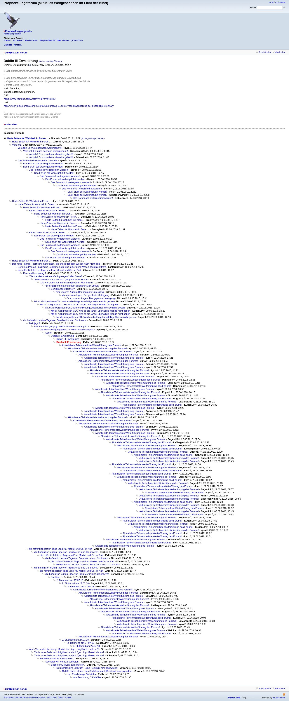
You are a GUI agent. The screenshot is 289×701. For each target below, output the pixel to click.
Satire (48, 332)
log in (271, 2)
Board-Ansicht (263, 52)
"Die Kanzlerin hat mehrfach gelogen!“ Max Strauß (55, 276)
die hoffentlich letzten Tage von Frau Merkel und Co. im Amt (49, 270)
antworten (11, 124)
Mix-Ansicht (279, 52)
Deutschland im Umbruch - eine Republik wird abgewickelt (87, 668)
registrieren (280, 2)
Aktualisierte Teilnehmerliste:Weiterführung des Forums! (91, 345)
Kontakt (68, 697)
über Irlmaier (63, 40)
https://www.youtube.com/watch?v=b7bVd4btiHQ (29, 98)
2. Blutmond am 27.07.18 (69, 580)
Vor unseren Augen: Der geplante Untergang (80, 292)
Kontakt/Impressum (12, 34)
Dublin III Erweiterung (62, 335)
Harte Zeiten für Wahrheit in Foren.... (27, 138)
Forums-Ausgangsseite (18, 31)
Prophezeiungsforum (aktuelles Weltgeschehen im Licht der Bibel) (33, 697)
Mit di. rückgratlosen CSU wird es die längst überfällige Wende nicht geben (74, 301)
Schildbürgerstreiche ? (63, 288)
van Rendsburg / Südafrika (81, 674)
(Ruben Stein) (77, 40)
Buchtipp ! (56, 577)
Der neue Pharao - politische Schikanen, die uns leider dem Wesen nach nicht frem (56, 263)
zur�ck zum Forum (16, 52)
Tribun (7, 40)
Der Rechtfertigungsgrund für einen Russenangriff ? (61, 326)
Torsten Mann (31, 40)
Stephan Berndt (47, 40)
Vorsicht (16, 144)
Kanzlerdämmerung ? (34, 273)
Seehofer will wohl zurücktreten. (57, 658)
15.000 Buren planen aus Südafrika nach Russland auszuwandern (97, 671)
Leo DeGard (17, 40)
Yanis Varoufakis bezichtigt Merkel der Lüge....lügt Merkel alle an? (64, 649)
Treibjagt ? (34, 323)
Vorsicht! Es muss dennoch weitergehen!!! (40, 148)
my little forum (279, 698)
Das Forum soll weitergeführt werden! (38, 160)
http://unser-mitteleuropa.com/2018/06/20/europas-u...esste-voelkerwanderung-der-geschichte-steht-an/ (59, 105)
